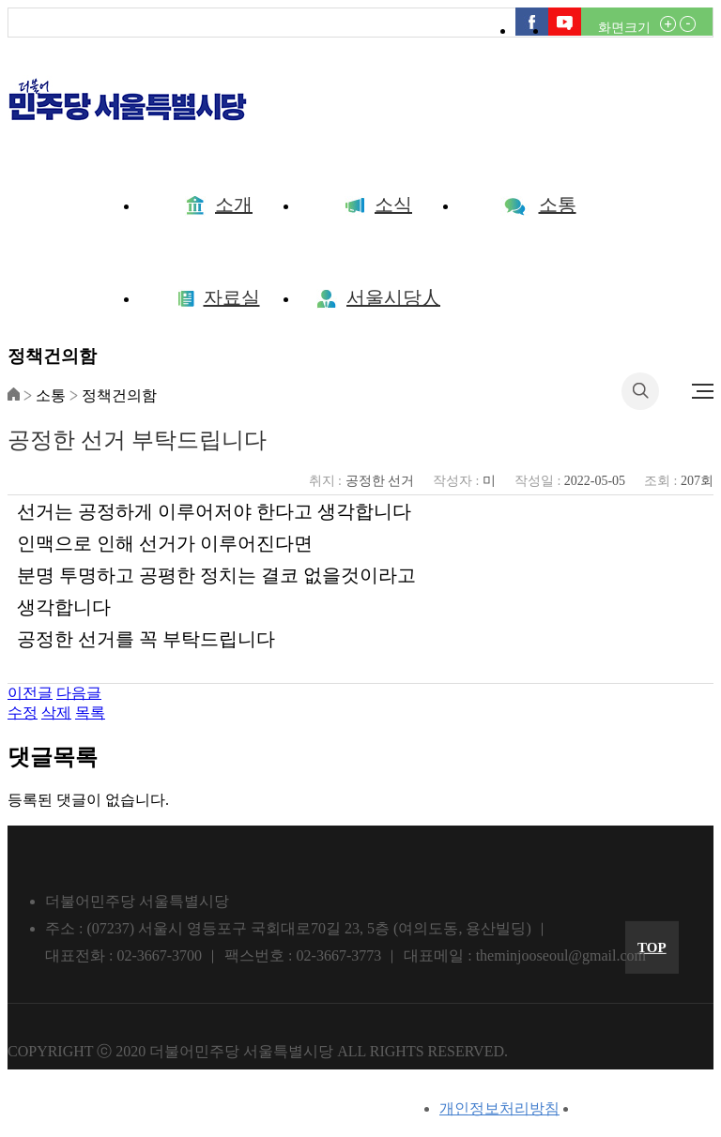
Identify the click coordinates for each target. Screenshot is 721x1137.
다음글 (78, 693)
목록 (90, 712)
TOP (652, 947)
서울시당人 (378, 297)
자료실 (219, 297)
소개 (219, 204)
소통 (538, 204)
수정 (23, 712)
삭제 (56, 712)
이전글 (30, 693)
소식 (378, 204)
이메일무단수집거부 (645, 1108)
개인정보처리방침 (499, 1108)
